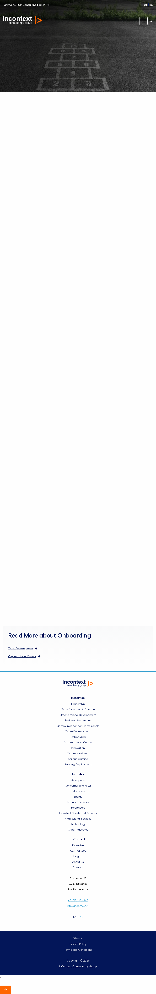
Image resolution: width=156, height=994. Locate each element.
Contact (78, 867)
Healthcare (78, 807)
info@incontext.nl (78, 906)
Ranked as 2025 (26, 5)
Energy (78, 796)
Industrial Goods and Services (78, 813)
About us (78, 862)
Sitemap (78, 938)
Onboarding (78, 737)
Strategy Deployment (78, 764)
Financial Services (78, 802)
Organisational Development (78, 715)
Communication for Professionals (78, 726)
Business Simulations (78, 720)
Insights (78, 856)
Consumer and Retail (78, 785)
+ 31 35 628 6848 (78, 900)
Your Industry (78, 851)
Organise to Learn (78, 753)
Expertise (78, 845)
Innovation (78, 748)
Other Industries (78, 829)
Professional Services (78, 818)
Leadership (78, 704)
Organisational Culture (78, 742)
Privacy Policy (78, 944)
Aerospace (78, 780)
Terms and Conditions (78, 949)
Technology (78, 824)
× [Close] (0, 977)
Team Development (78, 731)
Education (78, 791)
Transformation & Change (78, 709)
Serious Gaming (78, 759)
